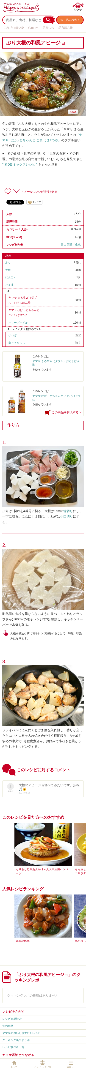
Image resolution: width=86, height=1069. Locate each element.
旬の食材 (7, 1026)
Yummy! (33, 27)
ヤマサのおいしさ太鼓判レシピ (21, 1033)
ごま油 (9, 284)
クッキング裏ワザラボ (16, 1040)
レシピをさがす (13, 1011)
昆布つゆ (48, 27)
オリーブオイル (18, 322)
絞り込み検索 (69, 20)
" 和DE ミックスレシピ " (19, 164)
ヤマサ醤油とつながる (18, 1055)
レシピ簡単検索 (12, 1018)
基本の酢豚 (23, 941)
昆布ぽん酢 (65, 27)
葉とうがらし (16, 342)
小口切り (66, 516)
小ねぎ (12, 335)
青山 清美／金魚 (71, 244)
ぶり (8, 262)
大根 (8, 270)
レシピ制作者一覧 (13, 1047)
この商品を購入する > (66, 412)
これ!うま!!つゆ (13, 27)
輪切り (68, 511)
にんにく (10, 277)
